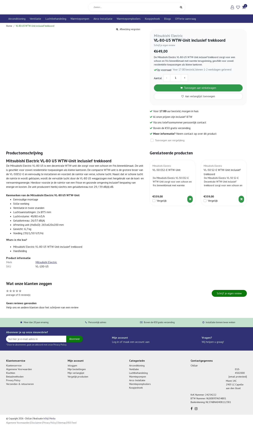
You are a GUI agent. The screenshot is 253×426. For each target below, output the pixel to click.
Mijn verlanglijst (76, 372)
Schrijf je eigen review (164, 45)
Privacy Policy (13, 380)
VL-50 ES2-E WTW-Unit (167, 170)
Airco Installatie (102, 18)
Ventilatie (35, 18)
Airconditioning (16, 18)
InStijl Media (49, 418)
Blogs (167, 18)
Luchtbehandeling (55, 18)
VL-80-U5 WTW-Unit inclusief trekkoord (35, 25)
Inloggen (72, 365)
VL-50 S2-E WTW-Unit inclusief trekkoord (222, 172)
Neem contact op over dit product (196, 133)
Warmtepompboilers (129, 18)
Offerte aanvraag (185, 18)
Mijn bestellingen (77, 369)
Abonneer (74, 339)
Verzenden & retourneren (20, 384)
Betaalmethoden (15, 376)
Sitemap (62, 422)
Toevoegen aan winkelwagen (198, 87)
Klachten (10, 372)
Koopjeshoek (152, 18)
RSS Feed (71, 422)
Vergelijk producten (78, 376)
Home (9, 25)
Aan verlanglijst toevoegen (198, 96)
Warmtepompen (79, 18)
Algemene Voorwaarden (19, 369)
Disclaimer (36, 422)
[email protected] (238, 376)
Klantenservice (14, 365)
